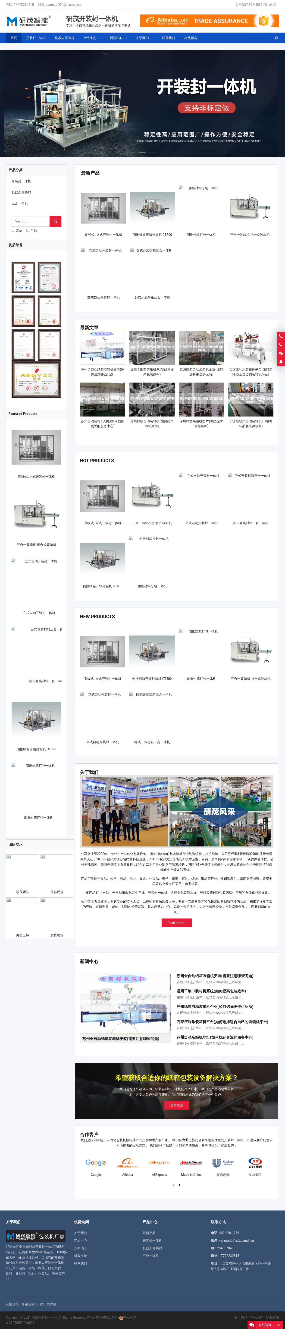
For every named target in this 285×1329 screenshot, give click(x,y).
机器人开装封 (21, 192)
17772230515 (24, 4)
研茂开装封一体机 (45, 1317)
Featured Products (23, 414)
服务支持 (80, 1256)
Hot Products (97, 460)
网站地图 (269, 4)
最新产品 (90, 173)
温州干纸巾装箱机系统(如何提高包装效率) (211, 991)
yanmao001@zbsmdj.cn (63, 4)
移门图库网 (48, 1304)
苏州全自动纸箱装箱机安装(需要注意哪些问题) (215, 976)
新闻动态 (80, 1248)
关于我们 (241, 4)
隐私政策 (272, 1317)
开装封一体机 (21, 181)
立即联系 (176, 1105)
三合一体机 (20, 203)
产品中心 (80, 1240)
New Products (97, 616)
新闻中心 (89, 961)
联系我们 (255, 4)
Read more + (177, 923)
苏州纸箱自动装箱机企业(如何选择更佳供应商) (215, 1006)
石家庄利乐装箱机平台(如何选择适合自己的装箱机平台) (222, 1022)
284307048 (225, 1248)
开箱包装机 (30, 1304)
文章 (17, 230)
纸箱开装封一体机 (42, 1247)
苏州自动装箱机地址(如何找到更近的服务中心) (215, 1037)
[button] (133, 151)
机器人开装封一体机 (49, 1263)
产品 (31, 230)
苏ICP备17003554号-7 (103, 1317)
